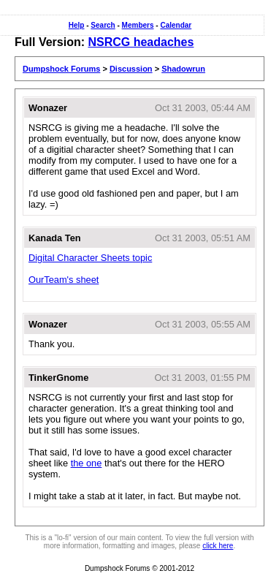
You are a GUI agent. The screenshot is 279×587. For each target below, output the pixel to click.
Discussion (131, 68)
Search (103, 25)
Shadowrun (183, 68)
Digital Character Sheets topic (90, 257)
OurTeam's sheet (63, 279)
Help (77, 25)
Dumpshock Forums (61, 68)
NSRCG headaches (141, 42)
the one (86, 463)
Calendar (175, 25)
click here (217, 546)
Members (138, 25)
